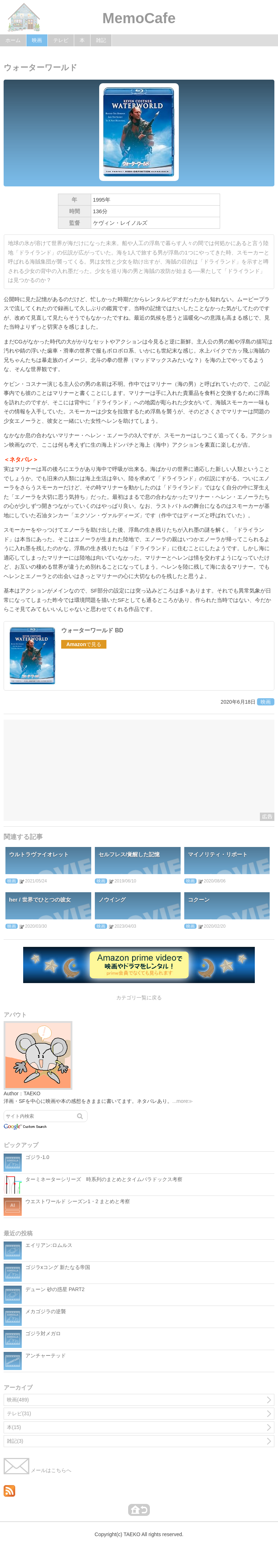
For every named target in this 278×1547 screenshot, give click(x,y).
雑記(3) (15, 1441)
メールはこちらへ (37, 1470)
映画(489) (18, 1400)
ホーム (13, 40)
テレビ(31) (19, 1413)
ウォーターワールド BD (92, 630)
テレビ (60, 40)
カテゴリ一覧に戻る (139, 997)
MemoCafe (139, 18)
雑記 (101, 40)
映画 (37, 40)
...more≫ (182, 1101)
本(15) (14, 1427)
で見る (83, 644)
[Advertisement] (139, 770)
